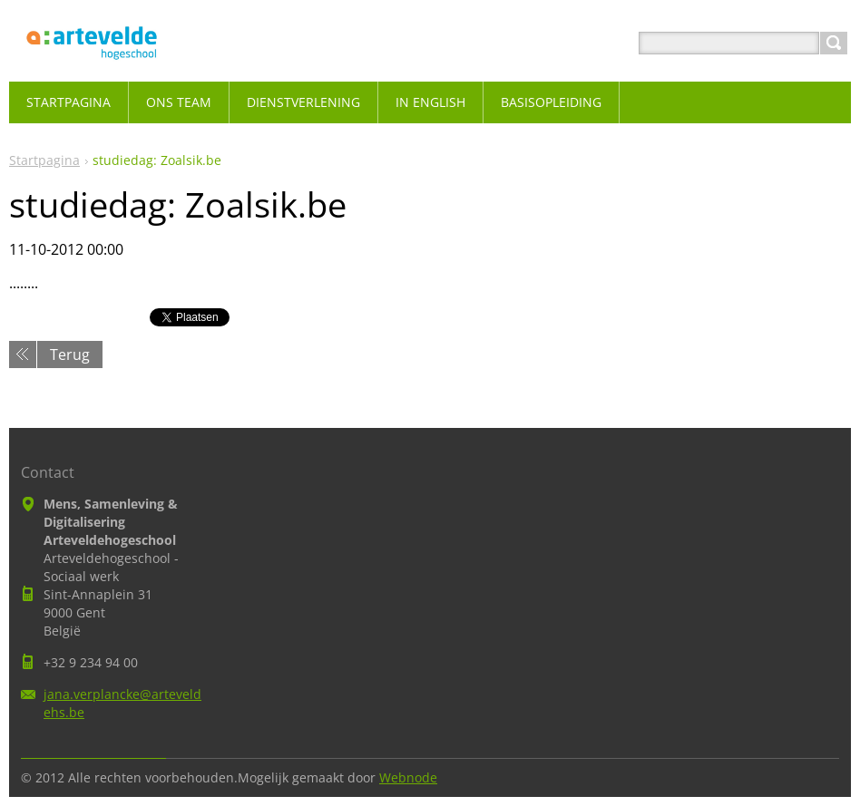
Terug (70, 354)
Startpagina (44, 160)
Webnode (408, 777)
